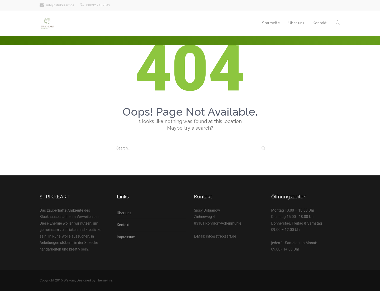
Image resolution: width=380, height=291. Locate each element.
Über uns (296, 23)
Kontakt (320, 23)
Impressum (126, 237)
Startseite (271, 23)
